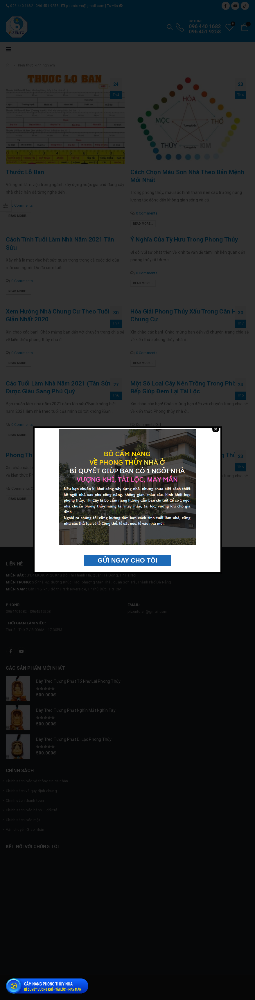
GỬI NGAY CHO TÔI (127, 560)
